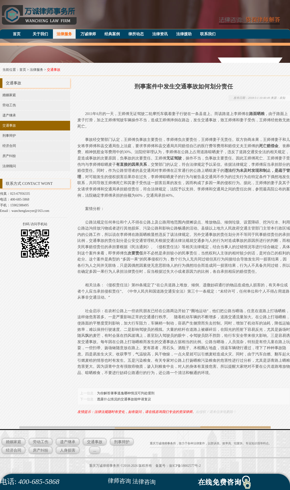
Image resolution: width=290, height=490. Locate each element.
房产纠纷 (9, 156)
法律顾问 (9, 166)
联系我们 (208, 34)
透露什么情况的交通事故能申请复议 (124, 399)
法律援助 (184, 34)
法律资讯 (160, 34)
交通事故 (53, 70)
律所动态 (136, 34)
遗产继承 (9, 115)
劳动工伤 (9, 105)
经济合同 (9, 146)
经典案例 (112, 34)
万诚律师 (88, 34)
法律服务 (64, 34)
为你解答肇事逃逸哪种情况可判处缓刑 (125, 393)
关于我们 (40, 34)
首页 (17, 34)
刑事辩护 (9, 135)
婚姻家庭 (9, 95)
